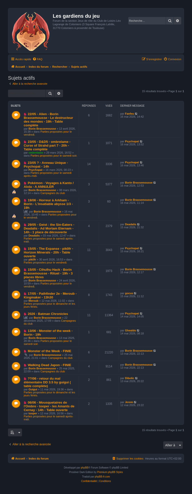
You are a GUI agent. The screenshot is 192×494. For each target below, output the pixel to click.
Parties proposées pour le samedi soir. (53, 155)
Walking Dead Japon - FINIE (49, 365)
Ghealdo (130, 330)
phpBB (84, 467)
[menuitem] (37, 59)
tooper (32, 413)
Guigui (32, 389)
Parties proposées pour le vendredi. (45, 262)
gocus (129, 293)
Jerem (129, 402)
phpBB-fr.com (102, 476)
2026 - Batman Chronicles (48, 314)
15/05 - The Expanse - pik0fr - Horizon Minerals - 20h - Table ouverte (48, 252)
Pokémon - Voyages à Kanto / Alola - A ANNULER (49, 185)
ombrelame (35, 152)
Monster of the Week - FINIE (49, 351)
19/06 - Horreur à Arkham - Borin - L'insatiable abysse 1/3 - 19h (48, 204)
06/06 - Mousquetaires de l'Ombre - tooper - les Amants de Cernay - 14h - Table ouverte (49, 406)
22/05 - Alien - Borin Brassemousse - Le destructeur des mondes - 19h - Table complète (48, 119)
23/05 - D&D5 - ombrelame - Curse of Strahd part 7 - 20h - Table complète (47, 145)
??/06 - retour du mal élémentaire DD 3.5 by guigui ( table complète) (47, 382)
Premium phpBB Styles (110, 472)
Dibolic (129, 378)
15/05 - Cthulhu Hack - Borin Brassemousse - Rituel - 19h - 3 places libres (48, 273)
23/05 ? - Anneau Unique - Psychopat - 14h (46, 164)
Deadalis (34, 235)
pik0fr (32, 259)
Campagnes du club (52, 193)
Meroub (33, 300)
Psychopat (132, 141)
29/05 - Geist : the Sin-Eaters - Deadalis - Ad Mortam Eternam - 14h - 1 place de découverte (49, 228)
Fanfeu (129, 113)
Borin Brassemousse (42, 128)
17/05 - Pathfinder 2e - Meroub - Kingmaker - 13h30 (50, 295)
